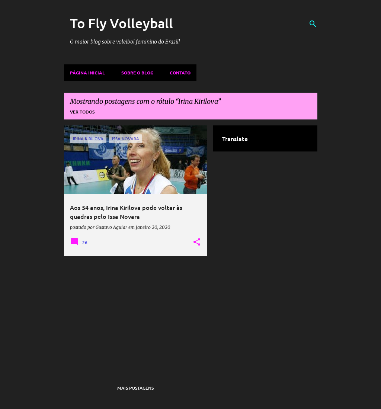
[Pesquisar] (312, 24)
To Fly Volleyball (121, 23)
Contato (180, 73)
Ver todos (82, 112)
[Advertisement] (136, 314)
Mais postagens (135, 388)
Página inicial (87, 73)
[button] (196, 242)
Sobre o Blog (137, 73)
